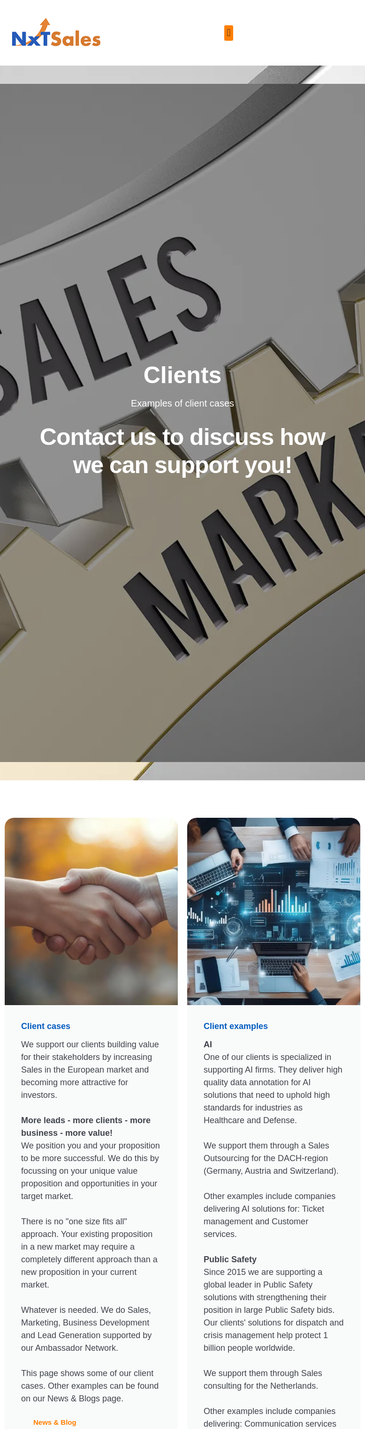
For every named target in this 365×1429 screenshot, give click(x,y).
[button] (228, 33)
